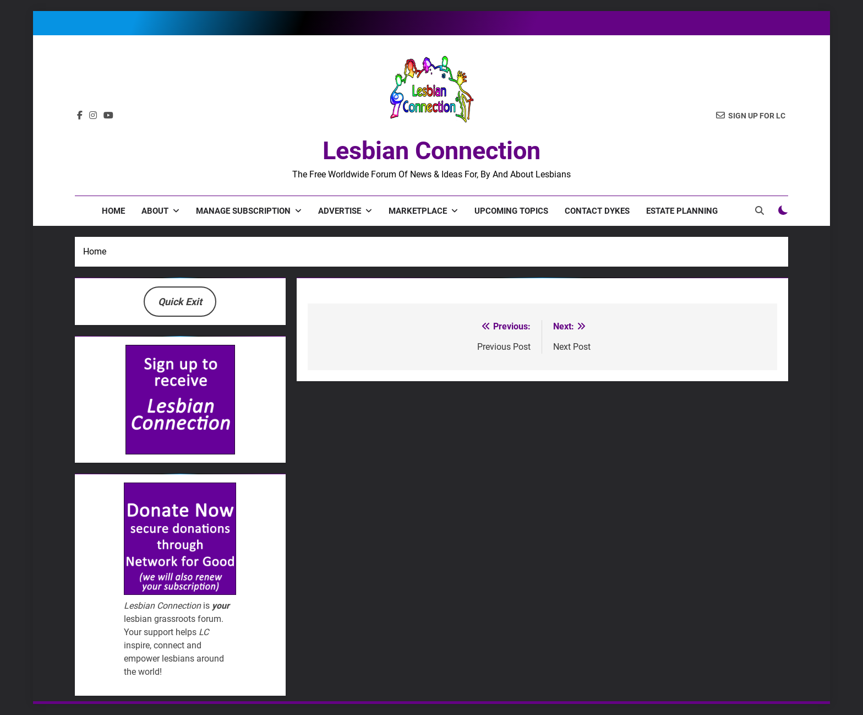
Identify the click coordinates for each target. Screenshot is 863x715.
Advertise (339, 211)
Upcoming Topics (511, 211)
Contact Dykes (597, 211)
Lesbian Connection (431, 150)
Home (113, 211)
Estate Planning (682, 211)
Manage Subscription (243, 211)
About (154, 211)
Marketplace (418, 211)
